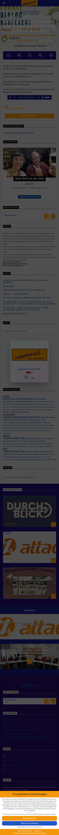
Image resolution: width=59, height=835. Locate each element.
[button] (29, 823)
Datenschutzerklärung (25, 830)
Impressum (37, 830)
